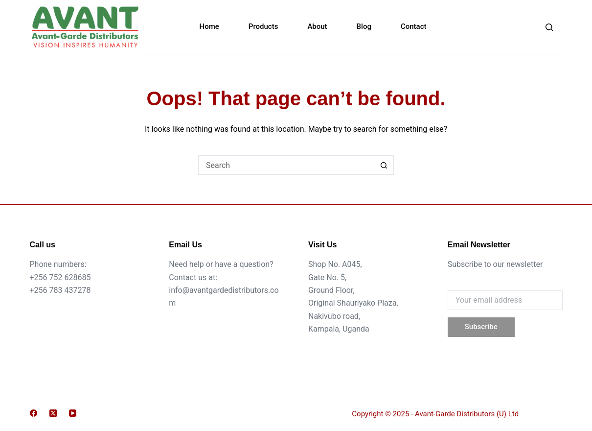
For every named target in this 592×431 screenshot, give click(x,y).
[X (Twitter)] (53, 413)
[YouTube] (72, 413)
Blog (364, 26)
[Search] (549, 27)
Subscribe (481, 326)
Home (209, 26)
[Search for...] (286, 165)
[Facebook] (33, 413)
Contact (414, 26)
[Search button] (384, 165)
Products (263, 26)
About (317, 26)
